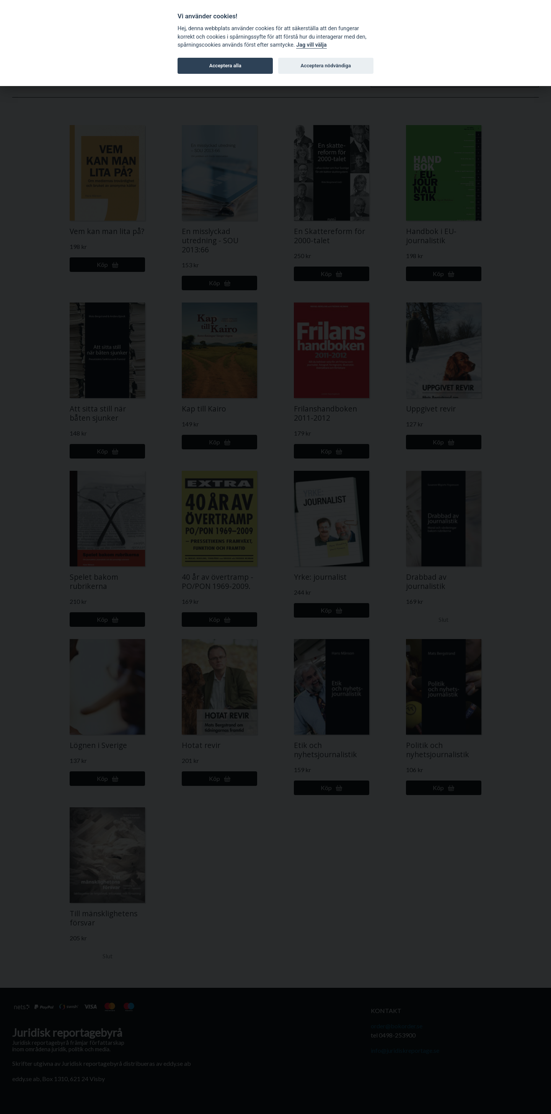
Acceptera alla (225, 65)
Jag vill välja (311, 45)
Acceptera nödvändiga (326, 65)
